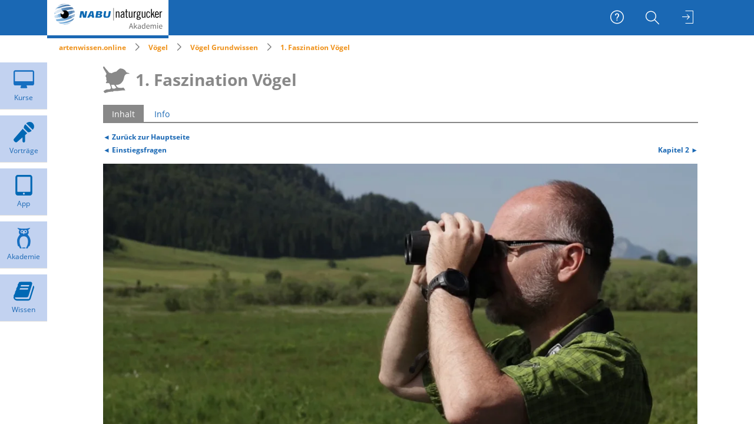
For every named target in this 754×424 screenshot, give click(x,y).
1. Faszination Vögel (315, 47)
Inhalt (123, 114)
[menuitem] (654, 17)
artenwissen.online (92, 47)
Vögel (158, 47)
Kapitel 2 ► (678, 149)
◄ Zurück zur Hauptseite (146, 136)
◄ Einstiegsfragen (135, 149)
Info (162, 114)
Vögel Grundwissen (224, 47)
